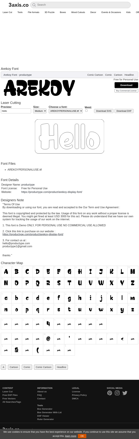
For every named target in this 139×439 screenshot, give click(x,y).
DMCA (75, 398)
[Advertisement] (69, 40)
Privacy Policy (79, 395)
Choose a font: (58, 107)
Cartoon (118, 75)
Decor (93, 12)
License (76, 391)
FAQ (39, 395)
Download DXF (124, 111)
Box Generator (44, 409)
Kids (128, 12)
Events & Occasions (111, 12)
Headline (129, 75)
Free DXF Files (10, 395)
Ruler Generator (45, 419)
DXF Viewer (43, 416)
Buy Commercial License (126, 91)
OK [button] (82, 436)
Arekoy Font (10, 74)
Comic (108, 75)
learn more (70, 436)
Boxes (63, 12)
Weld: (88, 107)
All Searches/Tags (12, 402)
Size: (36, 107)
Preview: (6, 107)
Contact (41, 398)
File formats (33, 12)
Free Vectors (9, 398)
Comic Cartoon (95, 75)
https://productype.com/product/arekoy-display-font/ (51, 192)
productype (25, 74)
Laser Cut (7, 12)
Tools (19, 12)
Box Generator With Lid (49, 412)
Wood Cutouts (78, 12)
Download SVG (103, 111)
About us (42, 391)
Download (126, 85)
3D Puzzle (50, 12)
